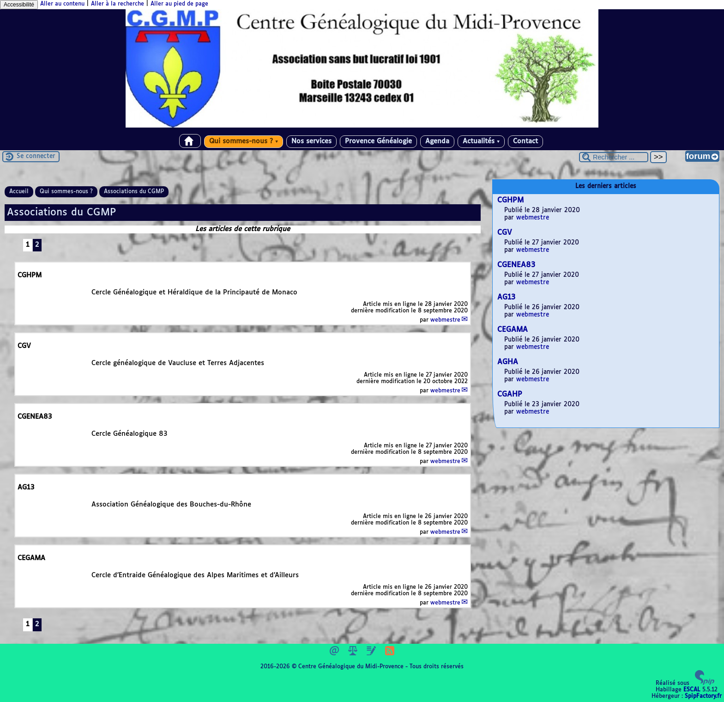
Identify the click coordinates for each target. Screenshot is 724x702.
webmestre (445, 320)
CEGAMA (512, 329)
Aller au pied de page (179, 4)
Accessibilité (19, 4)
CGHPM (510, 200)
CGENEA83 (516, 265)
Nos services (311, 141)
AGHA (507, 362)
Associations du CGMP (134, 192)
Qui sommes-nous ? (243, 141)
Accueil (19, 192)
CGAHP (509, 394)
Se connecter (36, 156)
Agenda (437, 141)
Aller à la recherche (117, 4)
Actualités (481, 141)
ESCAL (691, 690)
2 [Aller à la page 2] (37, 245)
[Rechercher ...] (613, 157)
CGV (504, 232)
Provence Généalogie (378, 141)
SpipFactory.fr (703, 696)
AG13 (506, 297)
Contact (525, 141)
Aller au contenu (62, 4)
